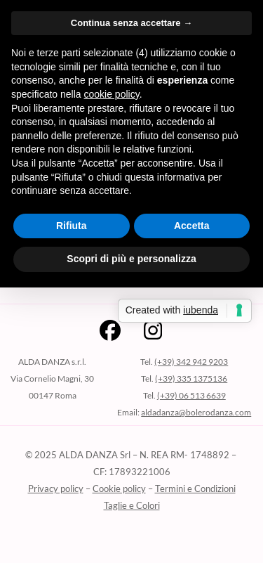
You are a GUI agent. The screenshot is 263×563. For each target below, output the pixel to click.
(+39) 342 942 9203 (191, 361)
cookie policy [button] (112, 94)
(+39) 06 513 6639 (191, 395)
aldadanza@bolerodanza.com (196, 412)
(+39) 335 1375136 (191, 378)
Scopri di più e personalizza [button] (131, 258)
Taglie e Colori (132, 505)
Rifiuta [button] (71, 225)
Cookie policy (119, 488)
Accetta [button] (192, 225)
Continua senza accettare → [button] (131, 23)
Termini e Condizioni (195, 488)
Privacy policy (55, 488)
